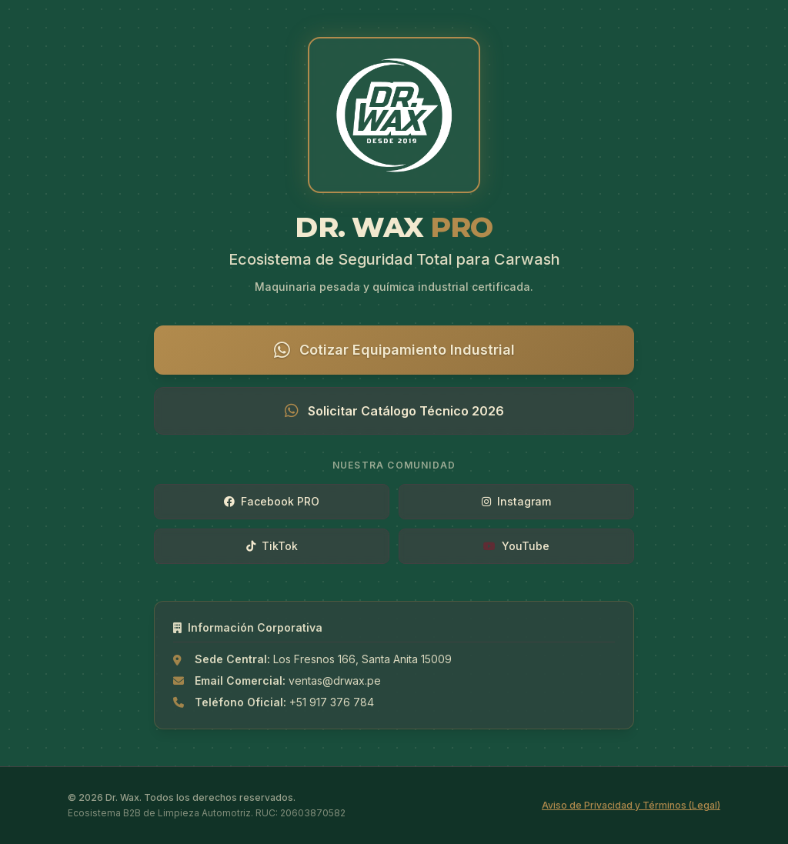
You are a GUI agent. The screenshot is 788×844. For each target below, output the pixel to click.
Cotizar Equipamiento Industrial (394, 350)
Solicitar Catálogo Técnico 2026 (394, 411)
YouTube (516, 545)
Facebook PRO (271, 501)
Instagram (516, 501)
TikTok (272, 545)
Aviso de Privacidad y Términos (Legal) (631, 805)
